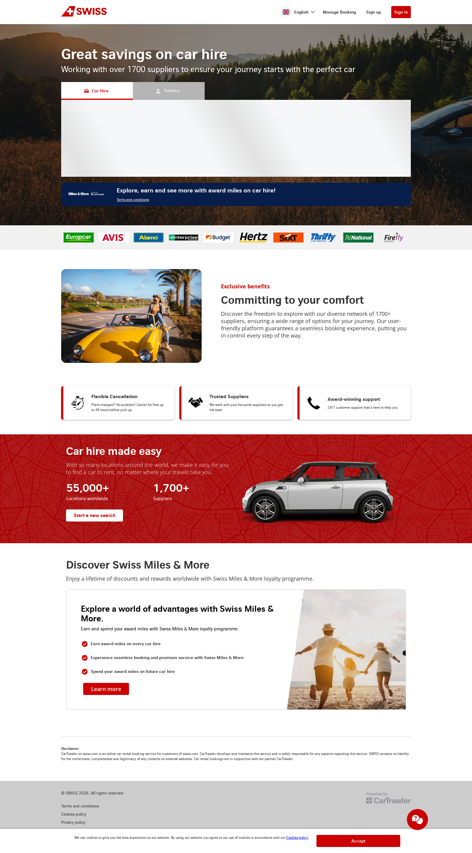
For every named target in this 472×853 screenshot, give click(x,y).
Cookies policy (297, 838)
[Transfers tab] (169, 91)
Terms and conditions (133, 200)
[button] (299, 12)
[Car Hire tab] (97, 91)
